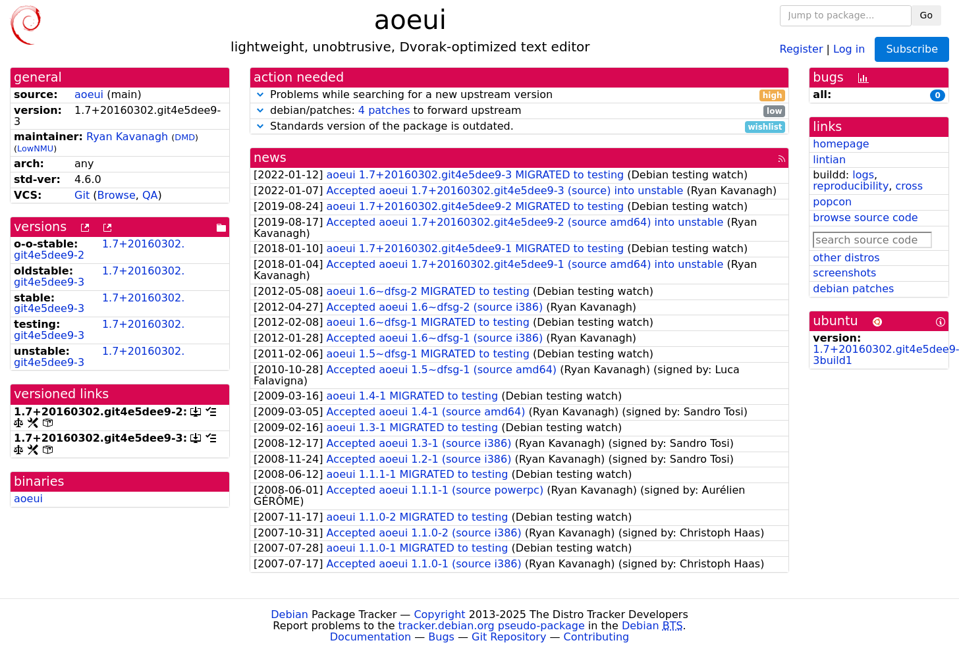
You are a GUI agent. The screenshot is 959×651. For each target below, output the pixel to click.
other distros (846, 257)
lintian (829, 159)
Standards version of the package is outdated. (519, 126)
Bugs (441, 637)
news (270, 157)
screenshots (844, 273)
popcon (832, 201)
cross (909, 186)
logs (863, 175)
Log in (849, 48)
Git (82, 195)
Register (801, 48)
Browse (116, 195)
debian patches (853, 288)
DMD (185, 137)
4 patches (384, 110)
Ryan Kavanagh (127, 136)
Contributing (597, 637)
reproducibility (851, 186)
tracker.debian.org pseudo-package (491, 625)
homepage (841, 144)
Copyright (439, 614)
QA (150, 195)
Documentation (370, 637)
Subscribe (912, 49)
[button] (260, 94)
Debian (289, 614)
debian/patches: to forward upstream (519, 111)
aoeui (88, 94)
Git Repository (509, 637)
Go (926, 15)
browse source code (865, 217)
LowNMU (35, 148)
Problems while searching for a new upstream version (519, 95)
